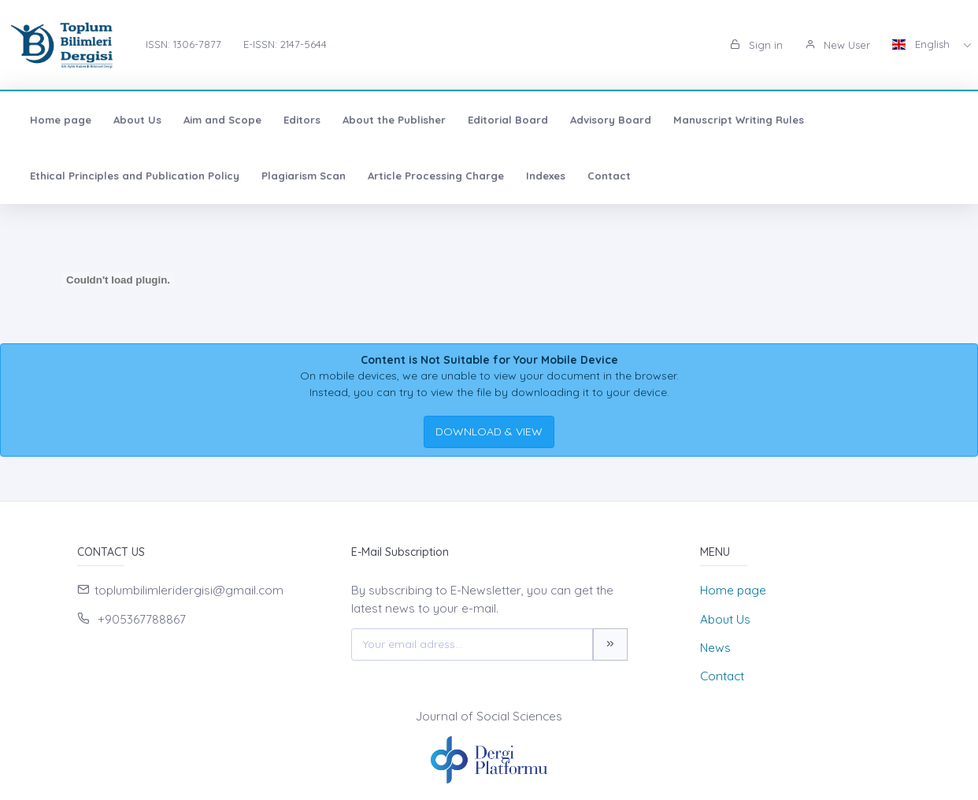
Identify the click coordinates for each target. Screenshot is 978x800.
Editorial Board (508, 119)
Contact (609, 175)
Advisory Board (610, 119)
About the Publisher (394, 119)
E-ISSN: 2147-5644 (285, 44)
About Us (137, 119)
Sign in (756, 45)
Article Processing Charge (436, 175)
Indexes (545, 175)
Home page (60, 119)
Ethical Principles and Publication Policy (134, 175)
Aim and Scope (222, 119)
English (922, 44)
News (715, 647)
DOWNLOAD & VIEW (489, 431)
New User (837, 45)
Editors (301, 119)
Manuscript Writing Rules (738, 119)
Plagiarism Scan (303, 175)
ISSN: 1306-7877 (183, 44)
